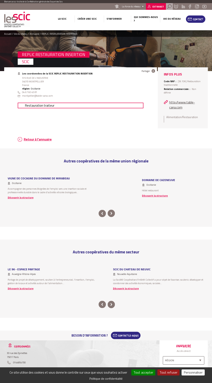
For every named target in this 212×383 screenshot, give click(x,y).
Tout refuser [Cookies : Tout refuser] (168, 372)
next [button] (111, 213)
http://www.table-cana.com (182, 105)
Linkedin (183, 6)
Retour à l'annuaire (38, 139)
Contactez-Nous (128, 335)
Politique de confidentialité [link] (106, 378)
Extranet (158, 6)
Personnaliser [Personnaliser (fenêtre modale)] (193, 372)
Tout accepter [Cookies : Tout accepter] (143, 372)
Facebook (190, 6)
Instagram (197, 6)
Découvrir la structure (21, 197)
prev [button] (102, 213)
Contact (198, 19)
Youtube (204, 6)
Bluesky (176, 6)
